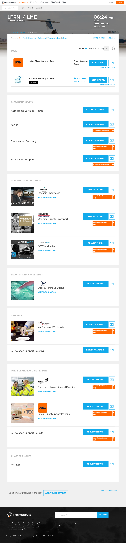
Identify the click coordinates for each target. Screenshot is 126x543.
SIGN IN (111, 2)
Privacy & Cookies (49, 536)
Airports (30, 8)
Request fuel (98, 63)
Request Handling (95, 110)
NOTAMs (111, 38)
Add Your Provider (55, 493)
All (20, 38)
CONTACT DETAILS (107, 68)
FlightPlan (34, 2)
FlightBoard (55, 2)
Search (103, 515)
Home (23, 8)
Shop (64, 2)
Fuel (25, 38)
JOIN (120, 2)
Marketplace (23, 2)
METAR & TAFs (98, 38)
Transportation (54, 38)
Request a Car (95, 190)
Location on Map (16, 32)
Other (65, 38)
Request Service (95, 284)
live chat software (109, 490)
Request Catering (95, 324)
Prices (82, 48)
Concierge (44, 2)
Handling (32, 38)
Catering (42, 38)
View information (47, 197)
